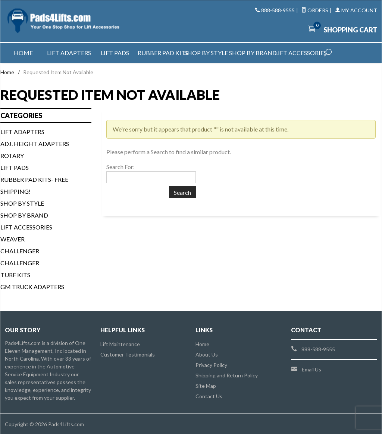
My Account (356, 10)
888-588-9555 (278, 10)
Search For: (120, 166)
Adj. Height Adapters (34, 143)
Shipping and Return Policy (226, 375)
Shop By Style (22, 203)
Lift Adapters (69, 52)
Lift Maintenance (120, 344)
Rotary (12, 155)
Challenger (19, 250)
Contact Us (208, 396)
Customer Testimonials (127, 354)
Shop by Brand (252, 52)
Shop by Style (206, 52)
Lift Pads (115, 52)
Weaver (12, 239)
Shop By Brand (24, 215)
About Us (206, 354)
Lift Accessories (298, 52)
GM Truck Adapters (32, 286)
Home (23, 52)
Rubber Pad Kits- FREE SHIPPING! (34, 185)
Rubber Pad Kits (161, 52)
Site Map (205, 386)
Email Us (311, 369)
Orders (314, 10)
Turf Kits (15, 274)
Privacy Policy (211, 365)
